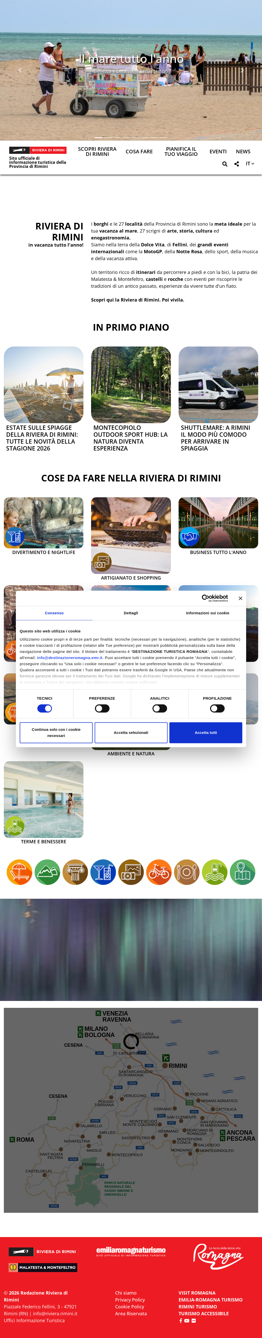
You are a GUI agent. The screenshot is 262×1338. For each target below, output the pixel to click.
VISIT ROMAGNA (197, 1293)
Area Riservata (131, 1313)
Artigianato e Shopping (131, 578)
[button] (19, 70)
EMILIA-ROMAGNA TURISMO (211, 1300)
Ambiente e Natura (131, 754)
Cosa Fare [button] (139, 152)
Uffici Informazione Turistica (34, 1320)
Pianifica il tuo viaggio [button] (181, 151)
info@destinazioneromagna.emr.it (70, 657)
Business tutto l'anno (218, 552)
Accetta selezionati (131, 733)
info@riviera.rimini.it (55, 1313)
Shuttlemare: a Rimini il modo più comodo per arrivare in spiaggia (215, 438)
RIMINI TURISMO (198, 1307)
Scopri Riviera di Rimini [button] (97, 151)
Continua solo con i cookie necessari (56, 733)
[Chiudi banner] (240, 598)
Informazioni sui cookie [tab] (208, 613)
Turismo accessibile (204, 1313)
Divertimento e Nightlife (43, 552)
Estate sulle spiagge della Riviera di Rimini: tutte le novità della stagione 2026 (42, 438)
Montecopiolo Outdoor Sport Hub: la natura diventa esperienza (130, 438)
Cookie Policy (129, 1307)
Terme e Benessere (43, 842)
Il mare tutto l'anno (131, 58)
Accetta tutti (206, 733)
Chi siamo (126, 1293)
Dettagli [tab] (131, 613)
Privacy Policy (130, 1300)
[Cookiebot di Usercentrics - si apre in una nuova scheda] (205, 598)
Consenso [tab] (54, 613)
